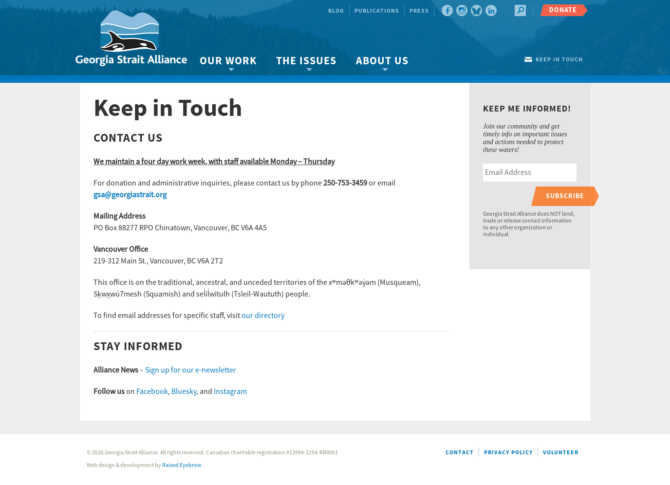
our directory (263, 315)
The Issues (306, 61)
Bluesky (183, 391)
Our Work (228, 61)
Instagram (230, 391)
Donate (563, 10)
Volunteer (560, 452)
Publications (376, 11)
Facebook (152, 391)
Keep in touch (559, 60)
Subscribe (565, 196)
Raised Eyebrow (182, 465)
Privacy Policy (508, 452)
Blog (336, 11)
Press (419, 11)
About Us (382, 61)
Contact (460, 452)
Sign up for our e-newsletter (190, 370)
